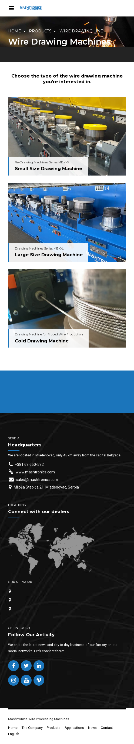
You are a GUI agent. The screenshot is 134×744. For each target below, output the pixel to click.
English (13, 734)
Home (14, 31)
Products (40, 31)
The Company (32, 728)
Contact (107, 728)
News (92, 728)
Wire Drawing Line (81, 31)
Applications (74, 728)
